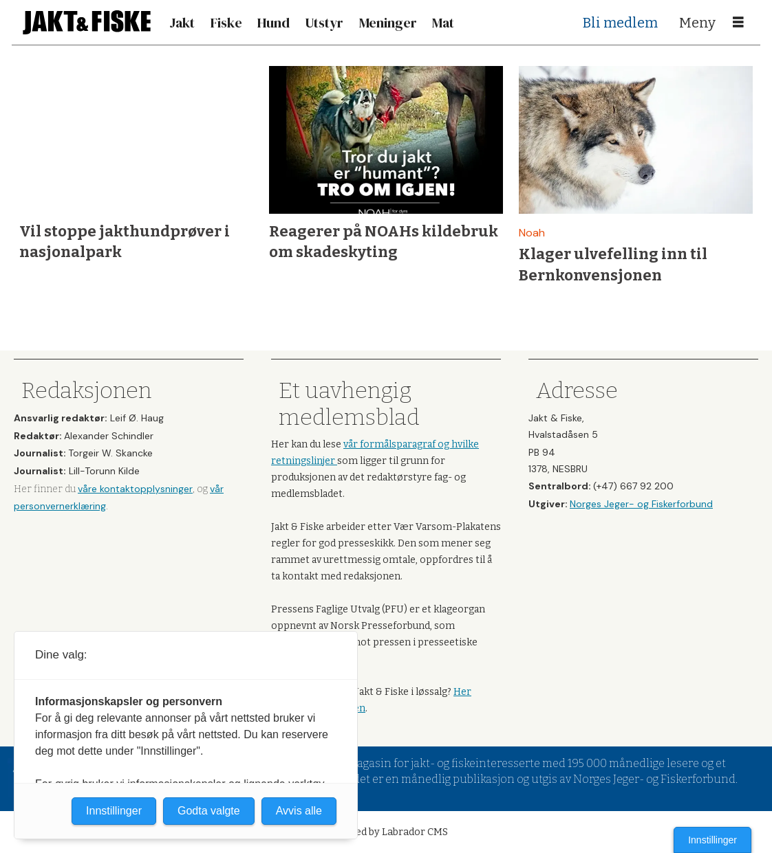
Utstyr (324, 22)
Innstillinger (712, 839)
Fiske (226, 22)
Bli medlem (620, 22)
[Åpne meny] (738, 22)
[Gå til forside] (87, 22)
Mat (443, 22)
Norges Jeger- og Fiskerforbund (641, 504)
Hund (273, 22)
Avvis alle (299, 811)
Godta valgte (209, 811)
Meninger (388, 22)
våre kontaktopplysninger (135, 489)
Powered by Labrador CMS (386, 832)
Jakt (182, 22)
